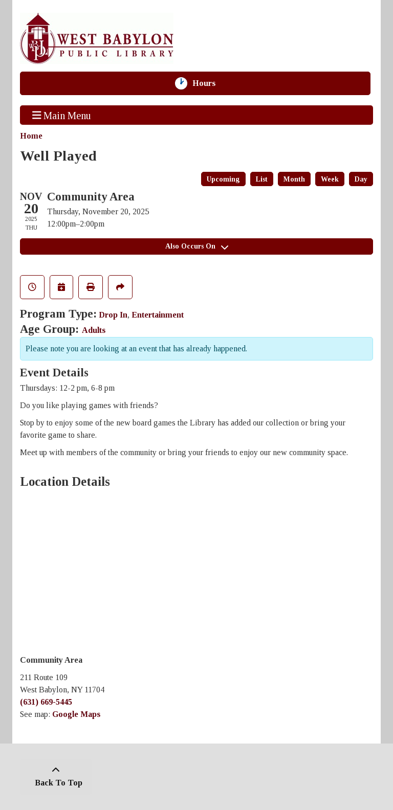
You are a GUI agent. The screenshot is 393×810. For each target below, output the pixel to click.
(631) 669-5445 (46, 702)
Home (31, 135)
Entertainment (158, 314)
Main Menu (62, 115)
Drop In (113, 314)
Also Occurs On (196, 246)
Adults (93, 330)
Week (330, 179)
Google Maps (76, 714)
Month (294, 179)
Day (361, 179)
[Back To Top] (56, 777)
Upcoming (223, 179)
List (262, 179)
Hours (209, 83)
